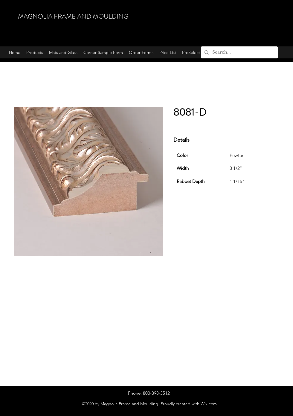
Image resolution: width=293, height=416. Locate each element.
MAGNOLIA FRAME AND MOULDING (73, 16)
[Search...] (238, 52)
